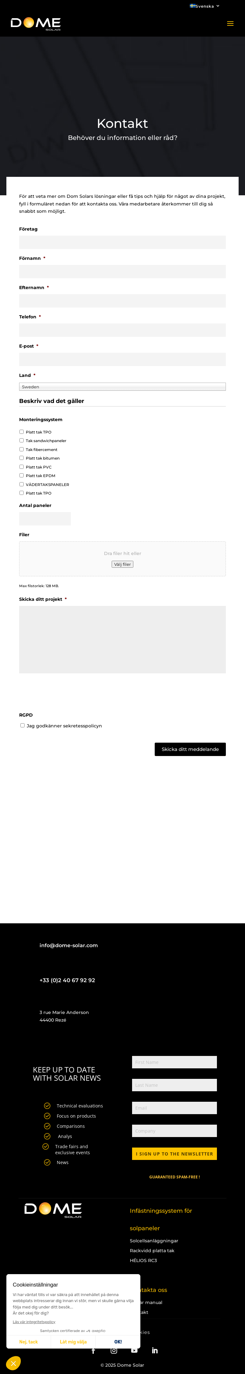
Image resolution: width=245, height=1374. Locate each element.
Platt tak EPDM (40, 475)
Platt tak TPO (38, 432)
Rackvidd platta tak (152, 1250)
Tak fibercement (41, 449)
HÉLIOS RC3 (143, 1260)
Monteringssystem (41, 419)
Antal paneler (35, 505)
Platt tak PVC (39, 467)
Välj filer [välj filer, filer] (122, 564)
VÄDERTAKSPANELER (47, 484)
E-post (28, 346)
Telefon (30, 317)
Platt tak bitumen (43, 458)
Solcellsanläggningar (154, 1241)
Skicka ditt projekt (43, 599)
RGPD (26, 715)
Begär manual (146, 1302)
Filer (24, 535)
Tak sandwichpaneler (46, 440)
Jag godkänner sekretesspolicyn (64, 726)
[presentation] (67, 693)
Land (27, 375)
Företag (28, 229)
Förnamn (32, 258)
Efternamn (34, 287)
